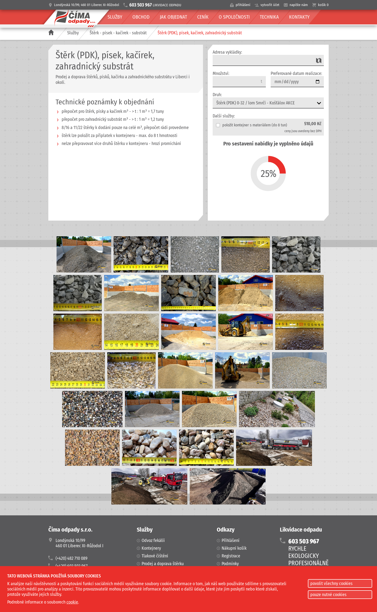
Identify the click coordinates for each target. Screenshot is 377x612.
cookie (72, 602)
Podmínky (230, 563)
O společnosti (234, 17)
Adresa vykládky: (227, 52)
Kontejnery (151, 548)
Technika (269, 17)
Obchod (141, 17)
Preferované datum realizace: (296, 73)
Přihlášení (230, 540)
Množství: (221, 73)
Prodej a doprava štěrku (163, 563)
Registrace (231, 556)
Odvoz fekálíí (153, 540)
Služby (73, 33)
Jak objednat (173, 17)
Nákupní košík (234, 548)
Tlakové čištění (155, 556)
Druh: (217, 94)
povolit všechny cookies (331, 583)
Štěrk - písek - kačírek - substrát (118, 33)
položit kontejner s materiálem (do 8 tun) (251, 125)
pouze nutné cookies (328, 594)
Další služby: (224, 116)
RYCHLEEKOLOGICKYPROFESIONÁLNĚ (308, 552)
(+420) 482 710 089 (71, 558)
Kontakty (299, 17)
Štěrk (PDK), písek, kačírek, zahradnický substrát (200, 33)
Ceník (203, 17)
